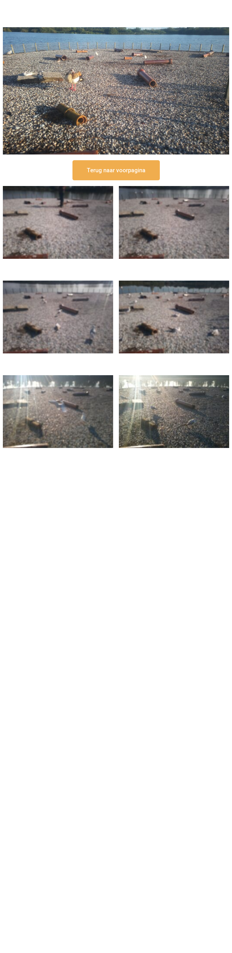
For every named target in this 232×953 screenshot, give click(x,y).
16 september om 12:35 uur (174, 264)
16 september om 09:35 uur (58, 453)
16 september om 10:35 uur (174, 358)
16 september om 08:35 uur (174, 453)
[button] (116, 170)
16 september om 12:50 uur (58, 264)
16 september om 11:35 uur (58, 358)
